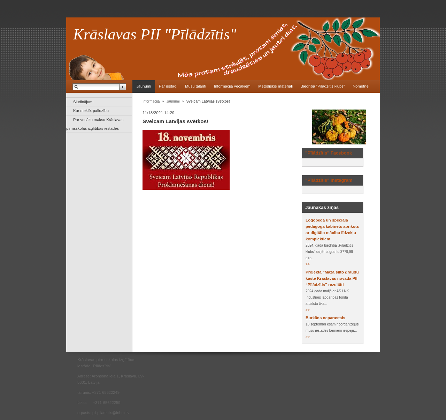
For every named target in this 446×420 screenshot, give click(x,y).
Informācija (151, 101)
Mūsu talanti (195, 86)
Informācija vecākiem (232, 86)
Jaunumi (143, 86)
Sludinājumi (83, 102)
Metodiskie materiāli (275, 86)
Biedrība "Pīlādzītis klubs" (322, 86)
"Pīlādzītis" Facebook (328, 153)
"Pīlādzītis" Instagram (328, 180)
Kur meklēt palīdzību (91, 110)
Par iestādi (168, 86)
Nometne (360, 86)
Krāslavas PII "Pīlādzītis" (154, 34)
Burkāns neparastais (325, 318)
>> (308, 264)
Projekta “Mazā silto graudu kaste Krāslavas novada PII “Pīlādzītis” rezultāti (332, 278)
